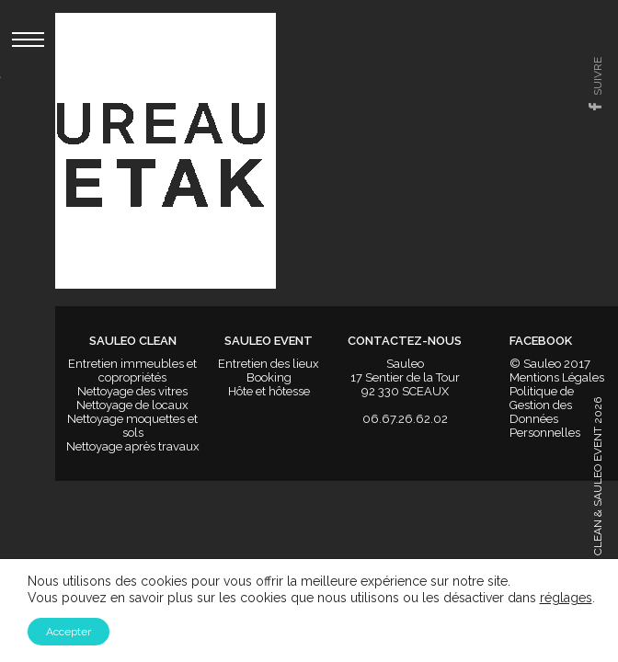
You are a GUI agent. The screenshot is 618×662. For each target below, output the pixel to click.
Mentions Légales (556, 377)
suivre (597, 76)
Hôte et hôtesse (269, 391)
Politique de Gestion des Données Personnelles (544, 411)
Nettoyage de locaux (132, 405)
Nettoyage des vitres (132, 391)
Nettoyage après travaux (133, 446)
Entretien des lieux (268, 364)
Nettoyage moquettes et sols (132, 425)
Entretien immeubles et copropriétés (132, 370)
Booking (269, 377)
